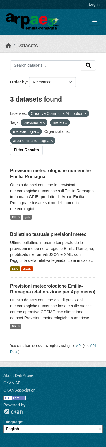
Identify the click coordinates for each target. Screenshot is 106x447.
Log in (94, 4)
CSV (15, 269)
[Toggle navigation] (94, 22)
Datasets (27, 45)
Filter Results (26, 150)
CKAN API (12, 383)
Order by (18, 82)
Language (12, 422)
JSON (27, 269)
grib (27, 217)
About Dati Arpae (18, 375)
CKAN (13, 411)
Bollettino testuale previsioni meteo (48, 234)
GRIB (16, 217)
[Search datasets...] (45, 65)
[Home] (8, 45)
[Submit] (88, 65)
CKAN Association (19, 390)
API (79, 346)
